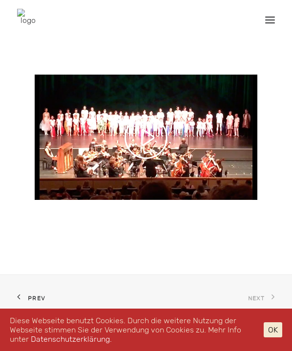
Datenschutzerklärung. (71, 339)
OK (273, 329)
